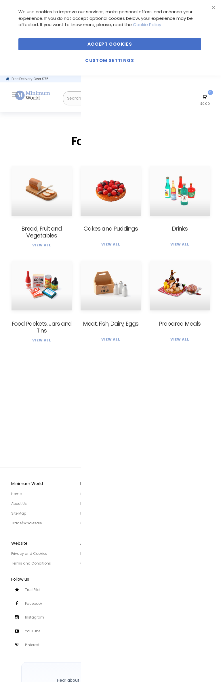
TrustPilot (33, 589)
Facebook (33, 603)
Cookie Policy (147, 25)
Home (16, 493)
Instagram (34, 617)
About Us (19, 503)
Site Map (18, 513)
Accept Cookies (109, 44)
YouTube (32, 631)
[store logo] (32, 95)
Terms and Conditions (31, 563)
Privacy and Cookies (29, 553)
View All (41, 245)
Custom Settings (109, 60)
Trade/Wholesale (26, 523)
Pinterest (32, 644)
